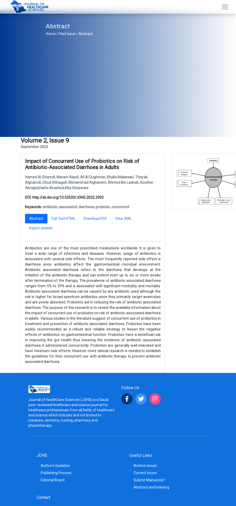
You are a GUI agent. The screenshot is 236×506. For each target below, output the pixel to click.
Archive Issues (145, 466)
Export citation (41, 228)
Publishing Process (56, 473)
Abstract (86, 34)
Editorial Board (52, 480)
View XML (123, 218)
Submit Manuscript (149, 480)
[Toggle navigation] (225, 7)
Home (51, 34)
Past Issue (67, 34)
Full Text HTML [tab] (63, 218)
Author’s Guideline (55, 466)
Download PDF (95, 218)
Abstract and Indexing (151, 487)
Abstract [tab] (36, 218)
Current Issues (145, 473)
